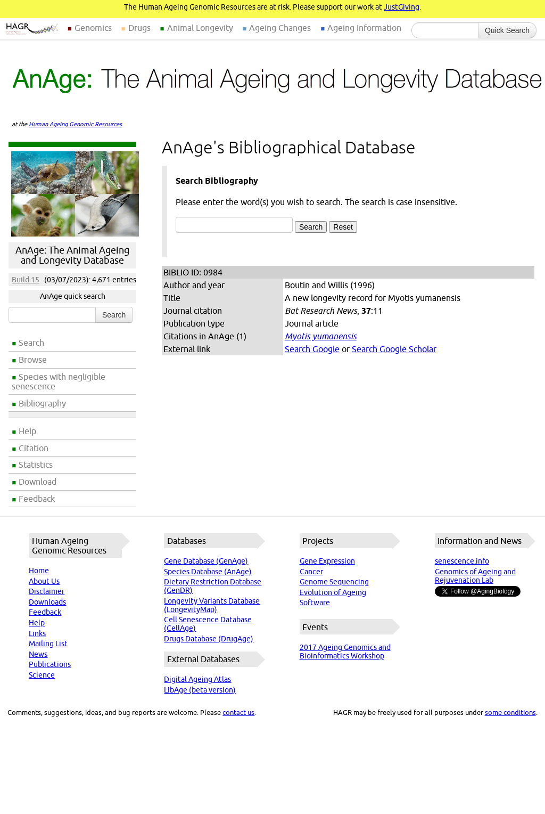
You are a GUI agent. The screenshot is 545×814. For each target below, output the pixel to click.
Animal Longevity (200, 27)
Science (42, 675)
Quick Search (507, 30)
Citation (33, 448)
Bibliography (42, 403)
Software (315, 602)
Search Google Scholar (394, 349)
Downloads (47, 602)
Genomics (93, 27)
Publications (50, 664)
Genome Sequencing (334, 581)
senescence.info (462, 561)
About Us (44, 581)
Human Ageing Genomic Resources (75, 124)
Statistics (36, 464)
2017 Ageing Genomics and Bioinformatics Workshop (345, 651)
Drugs (139, 27)
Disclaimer (46, 591)
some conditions (510, 712)
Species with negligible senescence (58, 381)
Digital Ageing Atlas (197, 679)
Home (39, 570)
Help (27, 431)
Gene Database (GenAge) (206, 561)
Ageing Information (364, 27)
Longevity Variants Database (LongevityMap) (212, 605)
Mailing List (48, 643)
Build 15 (25, 279)
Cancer (311, 571)
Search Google (312, 349)
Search (31, 342)
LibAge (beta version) (200, 690)
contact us (238, 712)
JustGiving (401, 7)
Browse (33, 359)
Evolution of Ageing (333, 592)
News (38, 654)
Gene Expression (327, 561)
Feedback (37, 498)
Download (37, 481)
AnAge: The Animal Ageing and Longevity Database (72, 255)
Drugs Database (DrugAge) (208, 638)
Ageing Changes (280, 27)
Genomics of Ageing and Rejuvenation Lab (475, 575)
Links (37, 633)
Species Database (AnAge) (208, 571)
